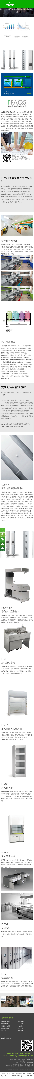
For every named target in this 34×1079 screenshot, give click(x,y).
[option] (17, 544)
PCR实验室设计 (9, 342)
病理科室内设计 (9, 241)
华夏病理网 (29, 1069)
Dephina (21, 1069)
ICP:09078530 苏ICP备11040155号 (22, 1076)
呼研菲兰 (16, 1069)
